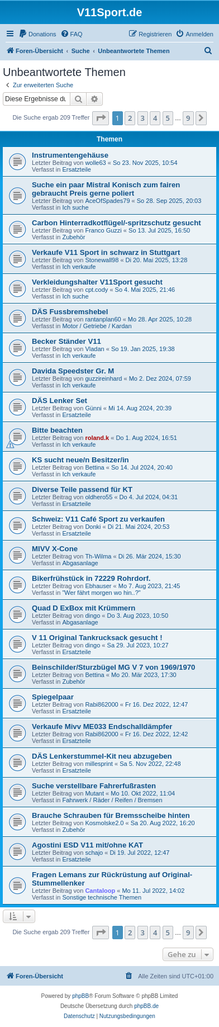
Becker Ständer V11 (66, 341)
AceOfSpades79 (107, 200)
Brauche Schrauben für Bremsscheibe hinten (111, 815)
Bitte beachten (57, 430)
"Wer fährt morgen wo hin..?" (101, 592)
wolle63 (95, 162)
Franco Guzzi (103, 230)
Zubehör (73, 237)
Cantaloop (100, 890)
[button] (100, 118)
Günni (93, 408)
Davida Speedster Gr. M (73, 371)
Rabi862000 (101, 704)
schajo (94, 852)
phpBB (80, 996)
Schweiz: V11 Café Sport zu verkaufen (98, 519)
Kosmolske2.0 (104, 823)
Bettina (94, 467)
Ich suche (75, 207)
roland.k (97, 437)
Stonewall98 (101, 260)
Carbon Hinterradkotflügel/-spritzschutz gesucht (116, 223)
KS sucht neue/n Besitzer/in (80, 460)
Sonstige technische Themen (101, 897)
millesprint (99, 763)
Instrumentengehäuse (70, 155)
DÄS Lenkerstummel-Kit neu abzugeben (102, 756)
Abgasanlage (80, 563)
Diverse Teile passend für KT (82, 489)
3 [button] (143, 118)
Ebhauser (98, 586)
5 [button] (168, 118)
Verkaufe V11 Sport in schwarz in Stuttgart (106, 252)
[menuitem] (37, 34)
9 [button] (188, 118)
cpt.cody (96, 289)
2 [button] (130, 118)
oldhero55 (98, 497)
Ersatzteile (76, 169)
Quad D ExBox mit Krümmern (83, 608)
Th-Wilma (98, 556)
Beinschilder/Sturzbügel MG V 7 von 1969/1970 (113, 667)
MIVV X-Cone (55, 549)
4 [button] (155, 118)
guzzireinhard (103, 378)
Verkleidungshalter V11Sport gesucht (97, 282)
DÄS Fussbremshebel (70, 311)
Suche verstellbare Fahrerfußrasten (94, 786)
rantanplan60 (103, 319)
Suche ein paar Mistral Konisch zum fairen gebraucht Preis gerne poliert (106, 189)
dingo (92, 615)
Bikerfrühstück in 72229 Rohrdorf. (91, 578)
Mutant (94, 793)
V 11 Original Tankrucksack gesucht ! (97, 637)
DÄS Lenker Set (59, 400)
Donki (93, 526)
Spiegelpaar (53, 697)
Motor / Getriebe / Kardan (96, 326)
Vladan (94, 349)
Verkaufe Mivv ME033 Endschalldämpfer (102, 726)
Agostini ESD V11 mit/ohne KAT (87, 845)
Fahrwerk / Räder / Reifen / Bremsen (112, 800)
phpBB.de (146, 1006)
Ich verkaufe (79, 266)
